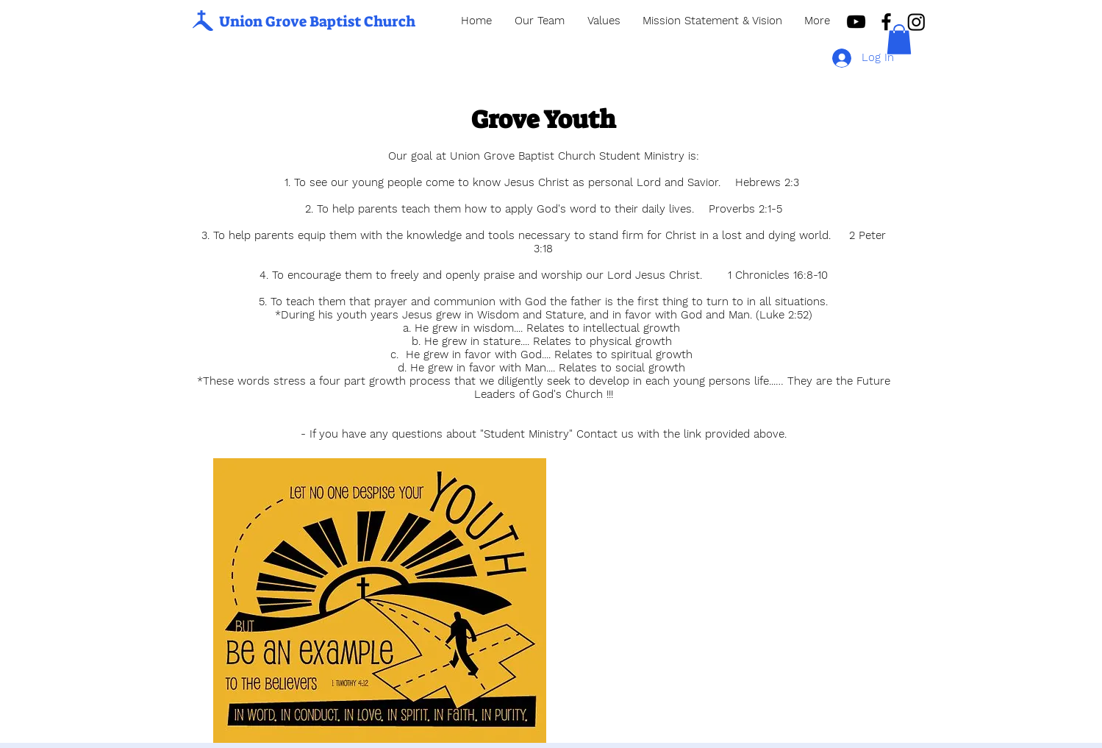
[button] (899, 39)
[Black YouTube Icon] (856, 21)
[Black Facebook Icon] (886, 21)
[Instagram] (916, 21)
